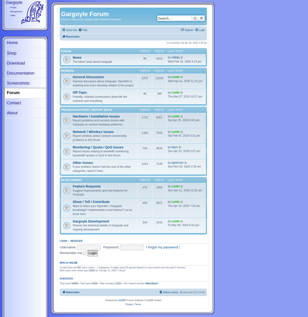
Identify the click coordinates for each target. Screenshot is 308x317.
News (77, 57)
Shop (11, 53)
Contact (14, 103)
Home (12, 42)
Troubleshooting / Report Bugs (86, 110)
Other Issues (83, 163)
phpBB (121, 300)
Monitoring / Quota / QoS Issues (98, 147)
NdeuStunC (152, 283)
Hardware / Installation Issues (96, 116)
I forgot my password (162, 247)
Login (63, 241)
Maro (175, 147)
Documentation (20, 73)
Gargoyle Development (91, 221)
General (68, 70)
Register (76, 241)
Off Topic (80, 92)
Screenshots (18, 83)
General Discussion (88, 77)
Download (16, 63)
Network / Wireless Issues (93, 132)
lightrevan (178, 162)
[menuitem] (82, 30)
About (12, 113)
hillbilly (176, 57)
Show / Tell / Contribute (91, 202)
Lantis (176, 77)
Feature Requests (87, 186)
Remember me (73, 253)
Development (71, 180)
